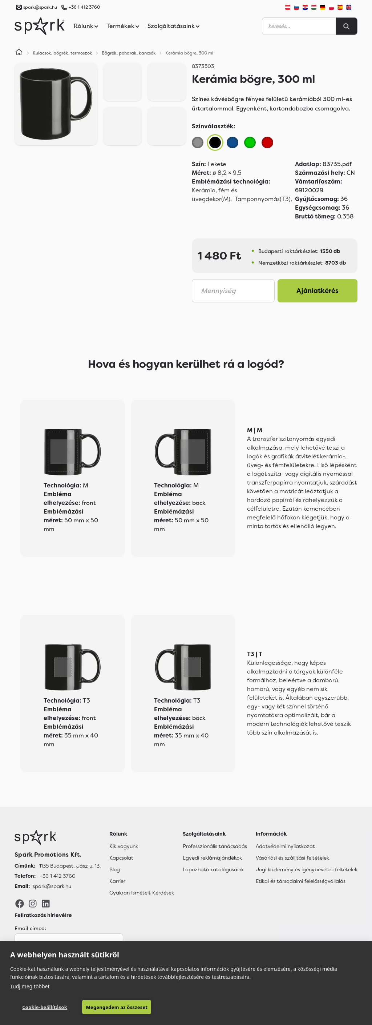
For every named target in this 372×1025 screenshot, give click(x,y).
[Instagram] (33, 903)
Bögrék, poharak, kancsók (129, 53)
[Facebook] (20, 903)
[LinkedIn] (46, 903)
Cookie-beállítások (44, 1007)
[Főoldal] (58, 837)
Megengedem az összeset (116, 1007)
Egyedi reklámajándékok (212, 858)
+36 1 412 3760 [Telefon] (58, 876)
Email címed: (30, 928)
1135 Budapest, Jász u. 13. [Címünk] (70, 866)
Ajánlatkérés (317, 290)
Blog (114, 869)
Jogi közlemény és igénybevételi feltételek (306, 869)
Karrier (117, 881)
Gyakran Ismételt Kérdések (141, 892)
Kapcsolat (121, 858)
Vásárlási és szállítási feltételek (292, 858)
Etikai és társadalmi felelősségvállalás (300, 881)
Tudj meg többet (30, 986)
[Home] (19, 53)
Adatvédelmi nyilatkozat (285, 846)
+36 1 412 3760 (84, 7)
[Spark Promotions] (40, 26)
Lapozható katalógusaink (213, 869)
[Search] (346, 26)
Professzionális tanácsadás (215, 846)
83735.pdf (323, 164)
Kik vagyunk (123, 846)
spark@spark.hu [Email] (52, 886)
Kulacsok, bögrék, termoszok (62, 53)
